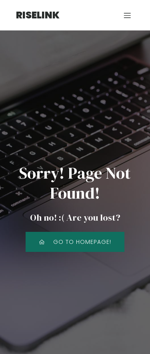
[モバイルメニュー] (127, 15)
